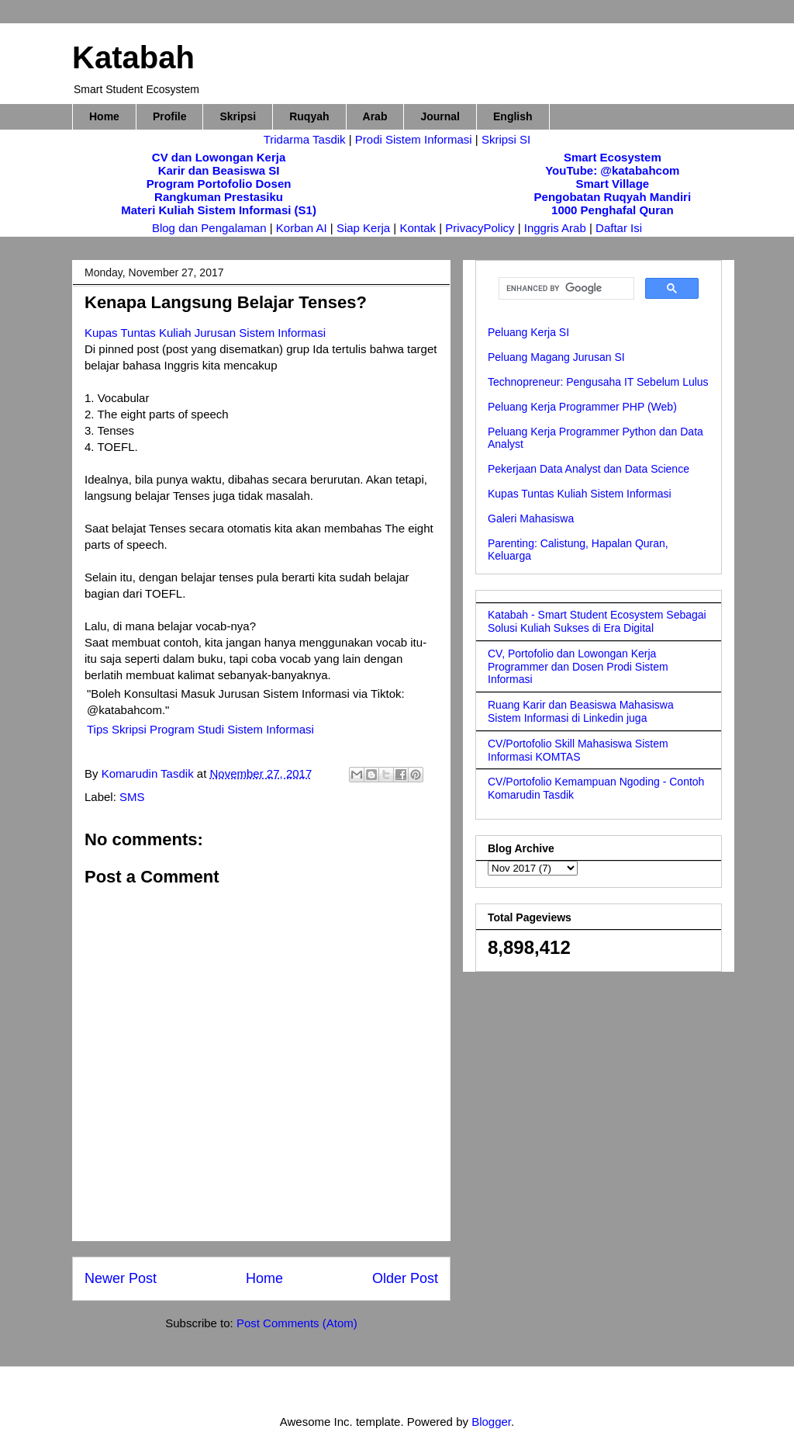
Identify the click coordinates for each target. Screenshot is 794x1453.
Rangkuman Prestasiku (218, 196)
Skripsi (237, 116)
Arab (375, 116)
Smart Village (612, 183)
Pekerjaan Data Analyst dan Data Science (588, 469)
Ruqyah (309, 116)
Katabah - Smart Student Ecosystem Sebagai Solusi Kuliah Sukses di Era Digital (597, 621)
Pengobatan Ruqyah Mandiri (613, 196)
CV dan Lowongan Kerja (219, 157)
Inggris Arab (556, 227)
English (513, 116)
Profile (170, 116)
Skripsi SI (506, 139)
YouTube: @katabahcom (612, 170)
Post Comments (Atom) (296, 1323)
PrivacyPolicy (481, 227)
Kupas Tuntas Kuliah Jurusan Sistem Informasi (205, 332)
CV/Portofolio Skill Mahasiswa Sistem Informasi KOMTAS (578, 750)
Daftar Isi (619, 227)
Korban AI (301, 227)
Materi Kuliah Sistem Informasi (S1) (218, 210)
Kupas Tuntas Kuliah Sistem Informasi (579, 493)
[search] (564, 289)
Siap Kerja (363, 227)
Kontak (417, 227)
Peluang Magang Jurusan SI (556, 357)
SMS (132, 796)
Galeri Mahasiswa (531, 518)
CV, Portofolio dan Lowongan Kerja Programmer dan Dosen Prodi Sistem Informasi (578, 666)
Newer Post (121, 1278)
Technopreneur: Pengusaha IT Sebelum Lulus (598, 382)
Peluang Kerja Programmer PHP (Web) (582, 407)
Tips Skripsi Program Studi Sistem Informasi (200, 729)
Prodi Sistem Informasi (413, 139)
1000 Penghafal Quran (612, 210)
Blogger (491, 1421)
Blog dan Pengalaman (209, 227)
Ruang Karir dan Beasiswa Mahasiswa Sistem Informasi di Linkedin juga (581, 711)
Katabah (133, 57)
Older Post (405, 1278)
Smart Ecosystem (612, 157)
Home (104, 116)
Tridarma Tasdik (306, 139)
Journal (440, 116)
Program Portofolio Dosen (219, 183)
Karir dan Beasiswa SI (219, 170)
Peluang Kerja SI (528, 332)
